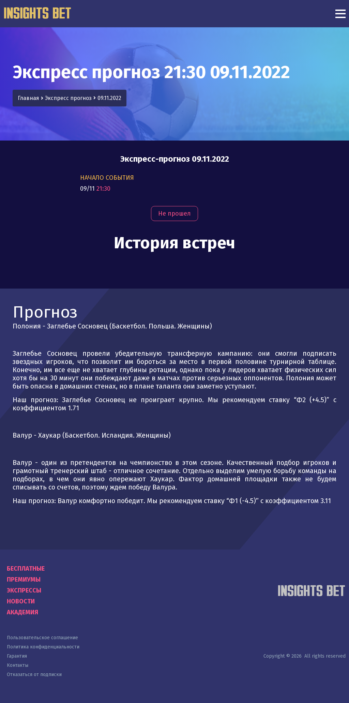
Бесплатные (26, 568)
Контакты (17, 665)
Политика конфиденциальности (43, 647)
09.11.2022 (109, 98)
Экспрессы (24, 590)
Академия (22, 612)
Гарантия (17, 656)
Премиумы (24, 579)
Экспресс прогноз (68, 98)
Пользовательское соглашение (42, 638)
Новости (21, 601)
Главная (28, 98)
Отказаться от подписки (34, 674)
